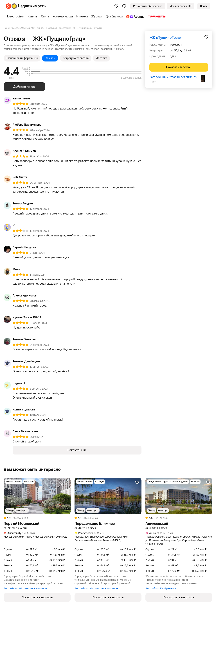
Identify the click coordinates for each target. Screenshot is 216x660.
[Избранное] (116, 6)
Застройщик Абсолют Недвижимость (26, 588)
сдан (173, 56)
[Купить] (32, 16)
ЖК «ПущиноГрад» (165, 37)
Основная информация (22, 58)
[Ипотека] (82, 16)
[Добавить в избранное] (206, 37)
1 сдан (152, 81)
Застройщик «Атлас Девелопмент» (173, 77)
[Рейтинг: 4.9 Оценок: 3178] (108, 518)
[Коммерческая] (63, 16)
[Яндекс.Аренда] (135, 16)
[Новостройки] (16, 16)
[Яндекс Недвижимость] (29, 6)
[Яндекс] (8, 6)
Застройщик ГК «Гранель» (160, 588)
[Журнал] (96, 16)
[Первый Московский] (37, 496)
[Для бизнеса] (114, 16)
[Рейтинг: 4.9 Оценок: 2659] (37, 518)
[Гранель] (156, 16)
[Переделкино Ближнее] (108, 496)
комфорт (176, 44)
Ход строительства (76, 58)
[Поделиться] (198, 37)
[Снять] (45, 16)
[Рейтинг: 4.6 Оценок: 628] (178, 518)
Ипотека (101, 58)
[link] (203, 6)
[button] (124, 6)
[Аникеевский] (178, 496)
